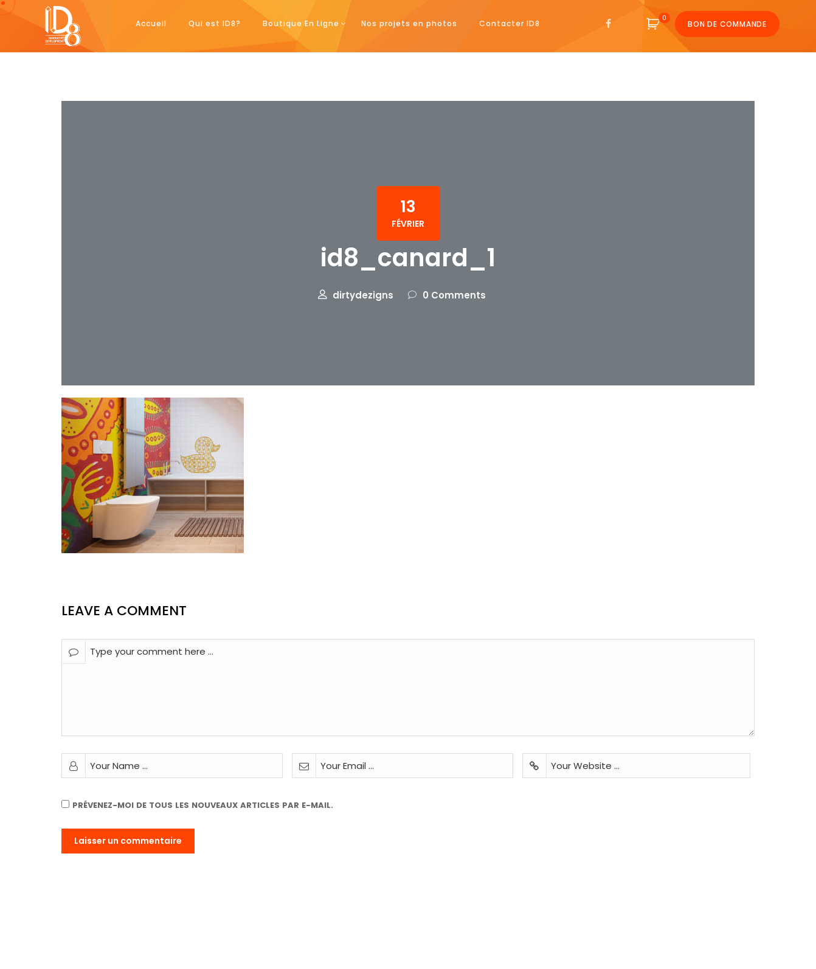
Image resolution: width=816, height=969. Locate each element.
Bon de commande (727, 24)
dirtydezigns (363, 295)
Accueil (151, 23)
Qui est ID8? (214, 23)
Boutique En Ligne (301, 23)
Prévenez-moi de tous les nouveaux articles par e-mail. (202, 805)
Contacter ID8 (509, 23)
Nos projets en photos (409, 23)
